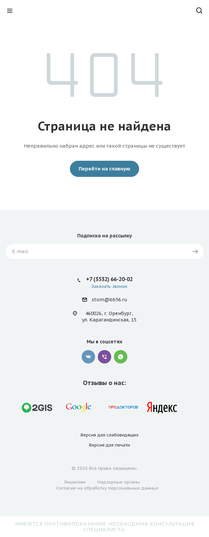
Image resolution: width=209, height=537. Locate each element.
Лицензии (74, 482)
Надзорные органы (118, 482)
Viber (104, 356)
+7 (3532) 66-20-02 (109, 279)
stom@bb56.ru (109, 300)
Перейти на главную (104, 168)
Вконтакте (88, 356)
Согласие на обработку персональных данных (107, 488)
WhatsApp (120, 356)
